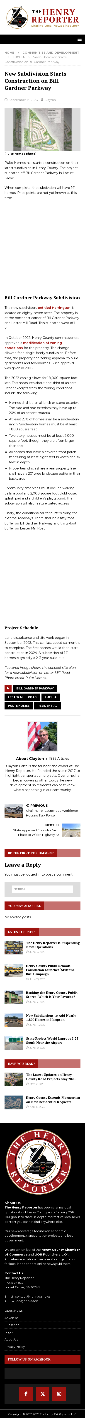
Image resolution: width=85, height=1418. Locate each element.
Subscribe (12, 1325)
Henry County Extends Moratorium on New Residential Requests (53, 1099)
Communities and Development (50, 52)
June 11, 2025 (37, 1024)
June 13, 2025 (37, 952)
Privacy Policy (15, 1346)
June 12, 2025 (37, 1002)
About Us (11, 1339)
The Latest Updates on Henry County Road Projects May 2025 (50, 1076)
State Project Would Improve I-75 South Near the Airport (52, 1040)
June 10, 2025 (37, 1047)
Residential (47, 705)
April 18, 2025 (37, 1106)
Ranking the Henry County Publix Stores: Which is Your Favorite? (52, 994)
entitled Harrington (54, 308)
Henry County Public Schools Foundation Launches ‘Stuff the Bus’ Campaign (50, 970)
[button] (79, 39)
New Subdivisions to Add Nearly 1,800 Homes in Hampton (51, 1017)
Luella (50, 697)
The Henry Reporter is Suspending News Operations (53, 945)
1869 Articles (59, 758)
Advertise (12, 1318)
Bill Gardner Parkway (35, 688)
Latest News (13, 1310)
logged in (33, 874)
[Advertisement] (42, 247)
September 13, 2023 (23, 100)
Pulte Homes (18, 705)
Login (9, 1332)
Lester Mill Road (22, 697)
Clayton (50, 100)
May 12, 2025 (37, 1084)
